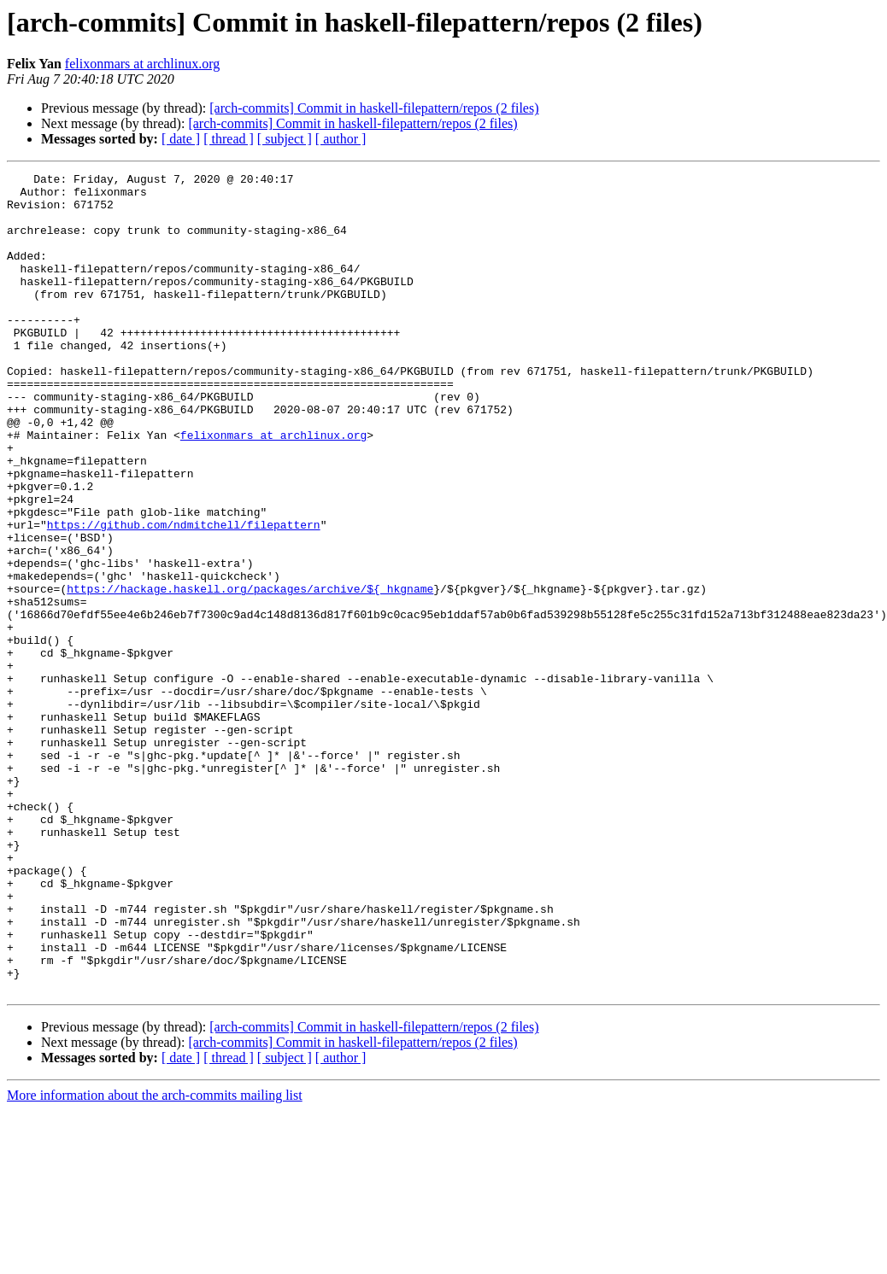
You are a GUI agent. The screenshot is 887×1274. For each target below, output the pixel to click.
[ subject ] (284, 138)
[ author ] (341, 138)
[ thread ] (228, 138)
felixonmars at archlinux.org (142, 63)
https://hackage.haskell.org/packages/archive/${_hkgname (250, 673)
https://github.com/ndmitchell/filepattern (183, 596)
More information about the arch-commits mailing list (155, 1259)
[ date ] (181, 138)
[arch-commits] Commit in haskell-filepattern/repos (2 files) (373, 108)
